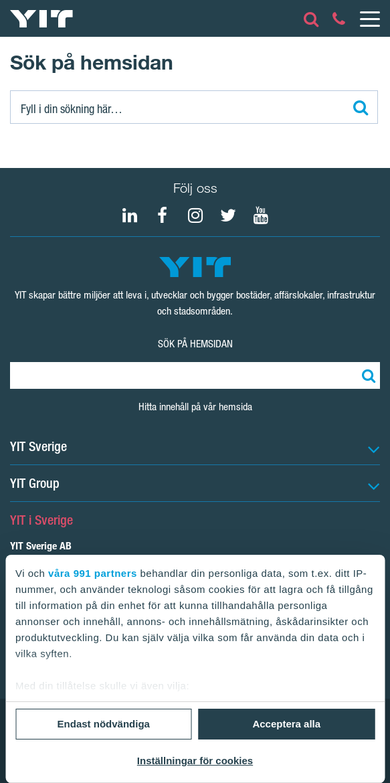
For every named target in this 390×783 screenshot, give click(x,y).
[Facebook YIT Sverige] (162, 215)
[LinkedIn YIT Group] (129, 215)
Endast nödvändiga (104, 723)
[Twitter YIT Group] (228, 215)
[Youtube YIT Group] (261, 215)
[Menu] (369, 18)
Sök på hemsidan (195, 343)
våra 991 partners (92, 573)
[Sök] (194, 107)
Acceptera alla (286, 723)
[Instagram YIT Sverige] (195, 215)
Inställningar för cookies (195, 760)
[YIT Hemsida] (41, 18)
